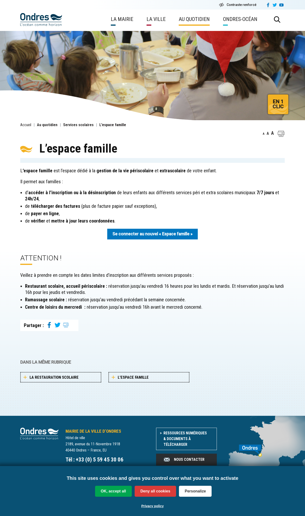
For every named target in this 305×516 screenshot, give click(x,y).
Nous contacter (183, 459)
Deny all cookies (155, 491)
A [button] (263, 133)
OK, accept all (113, 491)
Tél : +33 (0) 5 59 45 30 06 (94, 459)
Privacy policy (152, 506)
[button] (281, 134)
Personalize (195, 491)
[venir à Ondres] (254, 448)
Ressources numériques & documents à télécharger (185, 439)
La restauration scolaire (54, 377)
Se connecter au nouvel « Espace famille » (152, 234)
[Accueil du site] (39, 433)
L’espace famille (133, 377)
